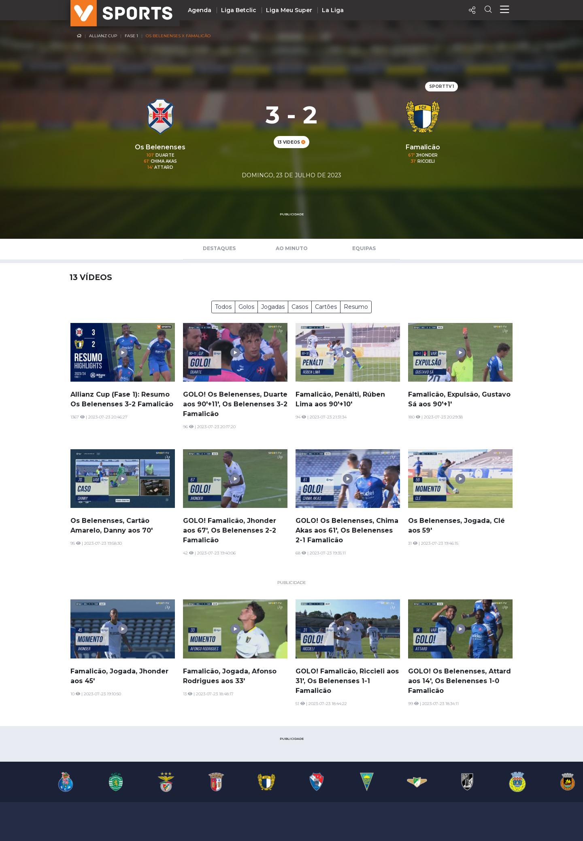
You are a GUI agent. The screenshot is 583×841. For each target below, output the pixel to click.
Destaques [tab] (219, 248)
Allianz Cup (103, 35)
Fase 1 (131, 35)
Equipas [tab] (364, 248)
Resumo (356, 306)
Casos (300, 306)
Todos (223, 306)
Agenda (199, 10)
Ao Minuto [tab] (292, 248)
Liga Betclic (238, 10)
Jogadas (273, 306)
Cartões (326, 306)
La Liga (333, 10)
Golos (246, 306)
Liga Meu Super (289, 10)
